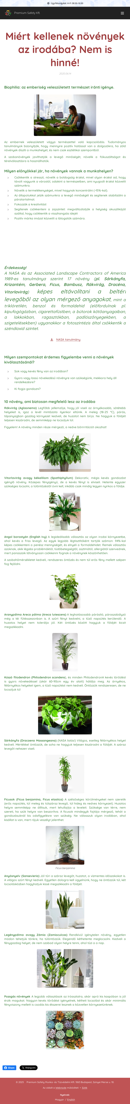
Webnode (61, 1087)
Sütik (84, 1087)
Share (9, 1067)
